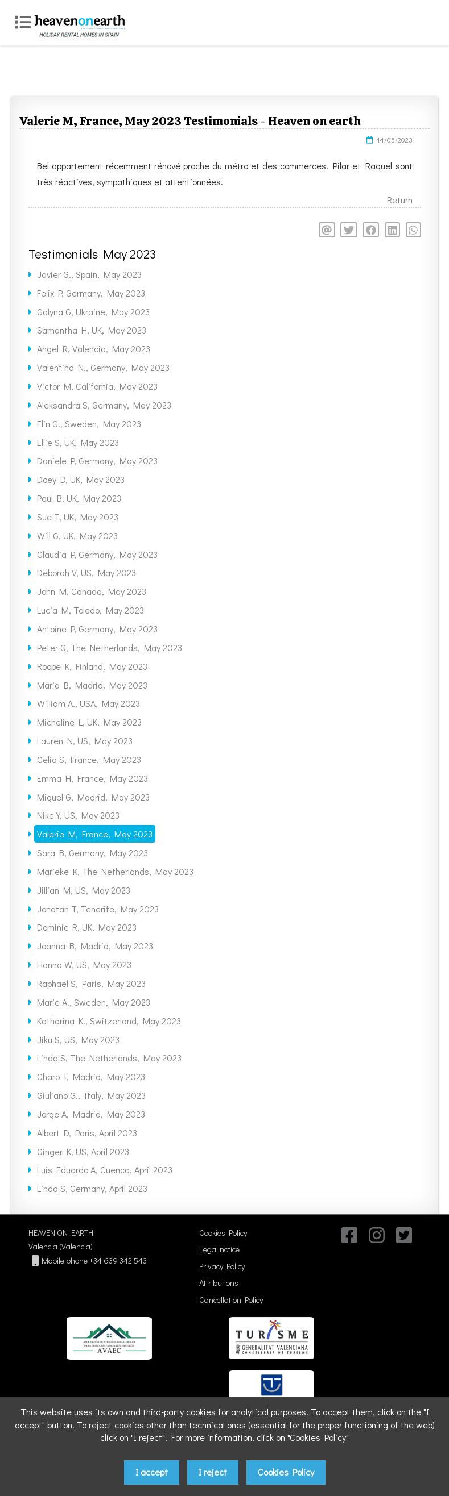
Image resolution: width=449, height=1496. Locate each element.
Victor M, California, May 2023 (97, 386)
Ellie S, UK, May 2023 (78, 442)
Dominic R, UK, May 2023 (87, 927)
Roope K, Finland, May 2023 (92, 666)
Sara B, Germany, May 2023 (92, 853)
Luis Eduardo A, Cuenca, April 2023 (104, 1170)
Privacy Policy (222, 1266)
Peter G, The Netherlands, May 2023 (109, 647)
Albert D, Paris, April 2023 (87, 1133)
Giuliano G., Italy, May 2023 (91, 1095)
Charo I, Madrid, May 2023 (91, 1076)
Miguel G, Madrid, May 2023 (93, 797)
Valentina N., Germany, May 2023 (103, 367)
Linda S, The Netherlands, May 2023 (109, 1058)
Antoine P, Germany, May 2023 (97, 629)
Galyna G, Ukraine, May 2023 (93, 312)
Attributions (218, 1282)
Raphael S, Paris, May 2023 (91, 983)
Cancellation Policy (231, 1299)
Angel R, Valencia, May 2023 (93, 349)
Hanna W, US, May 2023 (84, 964)
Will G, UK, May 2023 (77, 535)
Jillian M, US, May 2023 (83, 890)
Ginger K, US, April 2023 (83, 1151)
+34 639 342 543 (118, 1260)
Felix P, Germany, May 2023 (91, 293)
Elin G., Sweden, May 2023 (89, 424)
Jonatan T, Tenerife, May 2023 (98, 909)
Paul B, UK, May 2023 (79, 498)
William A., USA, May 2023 (88, 703)
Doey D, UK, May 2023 (81, 479)
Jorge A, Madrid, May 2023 (91, 1114)
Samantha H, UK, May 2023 (91, 330)
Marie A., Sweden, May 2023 (93, 1002)
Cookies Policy (223, 1232)
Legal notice (219, 1249)
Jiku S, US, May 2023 (78, 1039)
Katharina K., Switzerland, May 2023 (109, 1021)
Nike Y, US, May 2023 (78, 815)
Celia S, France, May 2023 (89, 759)
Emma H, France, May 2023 (92, 778)
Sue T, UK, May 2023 (77, 517)
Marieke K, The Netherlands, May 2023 (115, 871)
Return (400, 200)
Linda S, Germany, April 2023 (92, 1188)
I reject (213, 1472)
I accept (151, 1472)
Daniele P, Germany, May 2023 (97, 460)
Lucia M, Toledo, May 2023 (90, 610)
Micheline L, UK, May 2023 (89, 722)
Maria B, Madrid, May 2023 (92, 685)
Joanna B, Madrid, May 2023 (95, 946)
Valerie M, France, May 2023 (95, 834)
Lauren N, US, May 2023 (85, 741)
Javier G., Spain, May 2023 (89, 274)
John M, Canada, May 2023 (91, 591)
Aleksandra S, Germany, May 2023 (104, 405)
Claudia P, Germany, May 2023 (97, 554)
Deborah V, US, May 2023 (86, 572)
